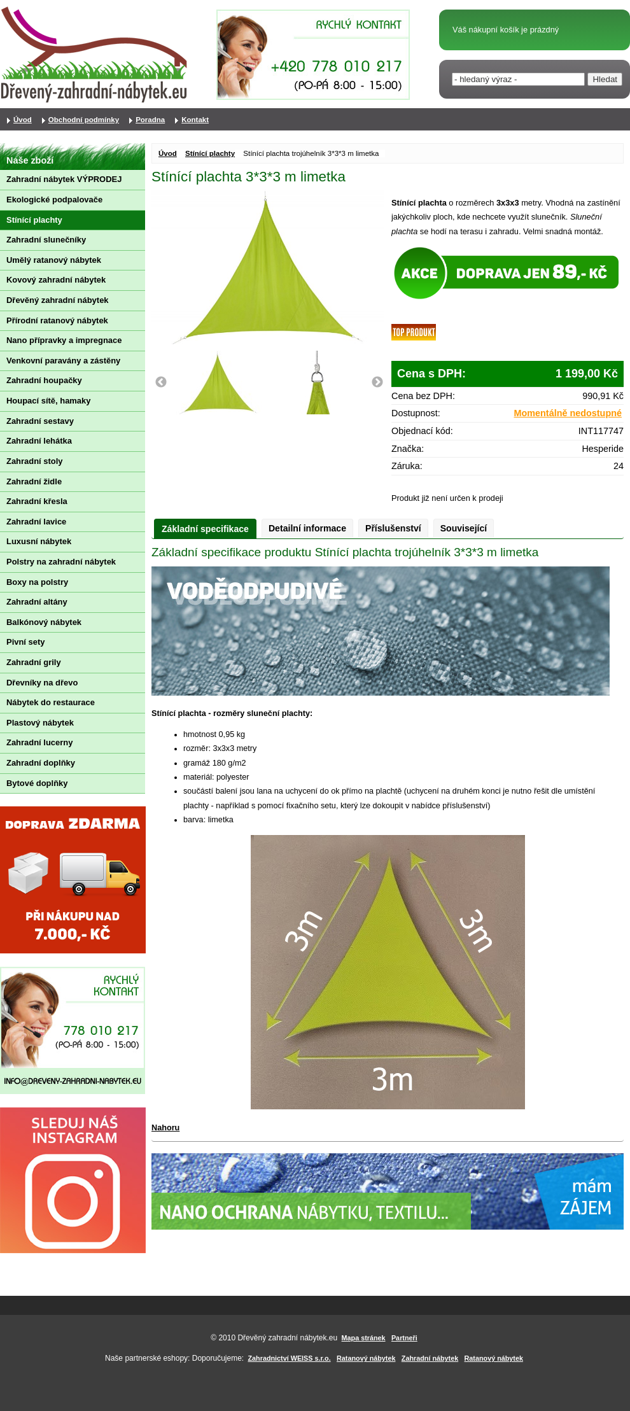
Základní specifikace (205, 529)
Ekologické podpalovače (54, 199)
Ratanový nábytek (366, 1358)
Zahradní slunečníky (46, 239)
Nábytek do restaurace (50, 702)
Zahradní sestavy (40, 421)
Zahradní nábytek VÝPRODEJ (64, 179)
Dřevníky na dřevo (42, 682)
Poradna (150, 119)
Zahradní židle (34, 481)
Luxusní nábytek (38, 541)
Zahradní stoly (34, 461)
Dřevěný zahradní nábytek (57, 300)
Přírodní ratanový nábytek (57, 320)
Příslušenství (393, 528)
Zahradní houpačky (44, 380)
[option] (220, 382)
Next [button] (377, 382)
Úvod (167, 153)
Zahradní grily (33, 662)
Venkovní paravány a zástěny (63, 360)
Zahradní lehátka (39, 441)
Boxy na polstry (37, 582)
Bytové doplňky (36, 783)
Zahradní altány (36, 602)
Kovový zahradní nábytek (56, 279)
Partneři (404, 1338)
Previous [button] (161, 382)
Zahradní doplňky (40, 763)
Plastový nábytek (40, 722)
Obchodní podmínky (83, 119)
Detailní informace (307, 528)
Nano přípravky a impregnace (64, 340)
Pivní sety (25, 642)
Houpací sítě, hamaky (48, 400)
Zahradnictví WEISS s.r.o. (289, 1358)
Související (463, 528)
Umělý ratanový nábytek (53, 260)
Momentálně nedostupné (568, 413)
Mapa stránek (364, 1338)
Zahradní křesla (36, 501)
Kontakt (195, 119)
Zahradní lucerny (39, 742)
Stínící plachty (210, 153)
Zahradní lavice (36, 521)
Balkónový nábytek (43, 622)
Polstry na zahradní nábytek (61, 561)
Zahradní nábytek (430, 1358)
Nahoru (165, 1127)
